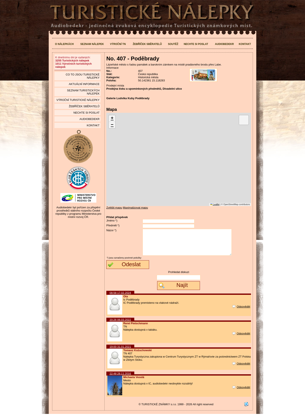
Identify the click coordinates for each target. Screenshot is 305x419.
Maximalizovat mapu (135, 207)
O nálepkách (64, 44)
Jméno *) (111, 220)
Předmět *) (112, 225)
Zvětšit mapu (114, 207)
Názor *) (111, 230)
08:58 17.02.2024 (120, 297)
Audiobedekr (224, 44)
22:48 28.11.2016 (120, 378)
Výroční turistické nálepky (77, 100)
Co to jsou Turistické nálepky (83, 76)
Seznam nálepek (92, 44)
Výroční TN (118, 44)
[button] (112, 118)
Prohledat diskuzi (178, 277)
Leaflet (214, 204)
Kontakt (245, 44)
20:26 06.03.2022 (120, 324)
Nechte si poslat (196, 44)
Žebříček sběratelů (147, 44)
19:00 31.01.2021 (120, 351)
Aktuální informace (84, 84)
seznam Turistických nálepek (83, 92)
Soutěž (173, 44)
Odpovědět (241, 311)
